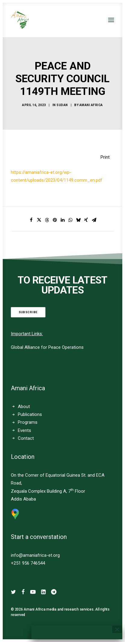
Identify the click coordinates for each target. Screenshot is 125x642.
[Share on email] (94, 220)
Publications (30, 414)
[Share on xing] (86, 220)
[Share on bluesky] (78, 220)
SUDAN (62, 105)
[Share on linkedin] (62, 220)
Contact (26, 438)
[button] (111, 20)
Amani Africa (91, 105)
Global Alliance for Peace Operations (47, 347)
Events (24, 430)
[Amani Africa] (20, 20)
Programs (27, 422)
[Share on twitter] (39, 220)
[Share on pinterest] (54, 220)
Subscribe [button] (28, 312)
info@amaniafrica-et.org (35, 555)
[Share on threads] (46, 220)
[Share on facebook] (31, 220)
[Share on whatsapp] (70, 220)
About (24, 406)
